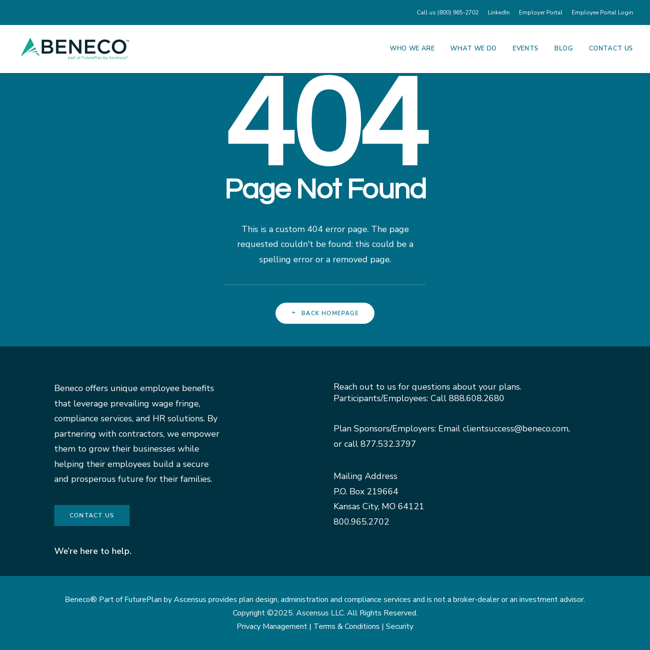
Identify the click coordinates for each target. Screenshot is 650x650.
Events (526, 48)
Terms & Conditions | (349, 626)
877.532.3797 (388, 444)
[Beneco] (75, 49)
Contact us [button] (92, 515)
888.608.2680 (477, 398)
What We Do (473, 48)
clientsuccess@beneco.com (515, 428)
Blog (563, 48)
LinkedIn (499, 12)
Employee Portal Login (602, 12)
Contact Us (611, 48)
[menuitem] (449, 12)
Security (399, 626)
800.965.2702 (361, 521)
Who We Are (412, 48)
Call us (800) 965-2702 (448, 12)
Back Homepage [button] (325, 313)
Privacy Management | (275, 626)
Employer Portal (541, 12)
